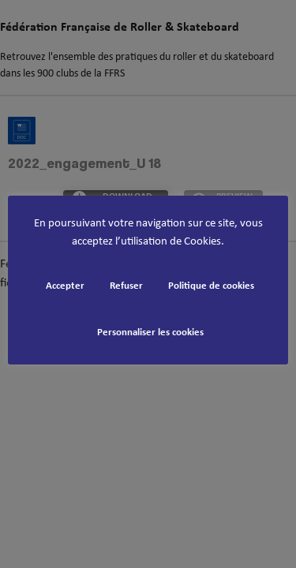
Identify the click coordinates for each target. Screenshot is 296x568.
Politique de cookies (211, 286)
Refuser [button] (126, 286)
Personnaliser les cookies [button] (150, 332)
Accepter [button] (65, 286)
